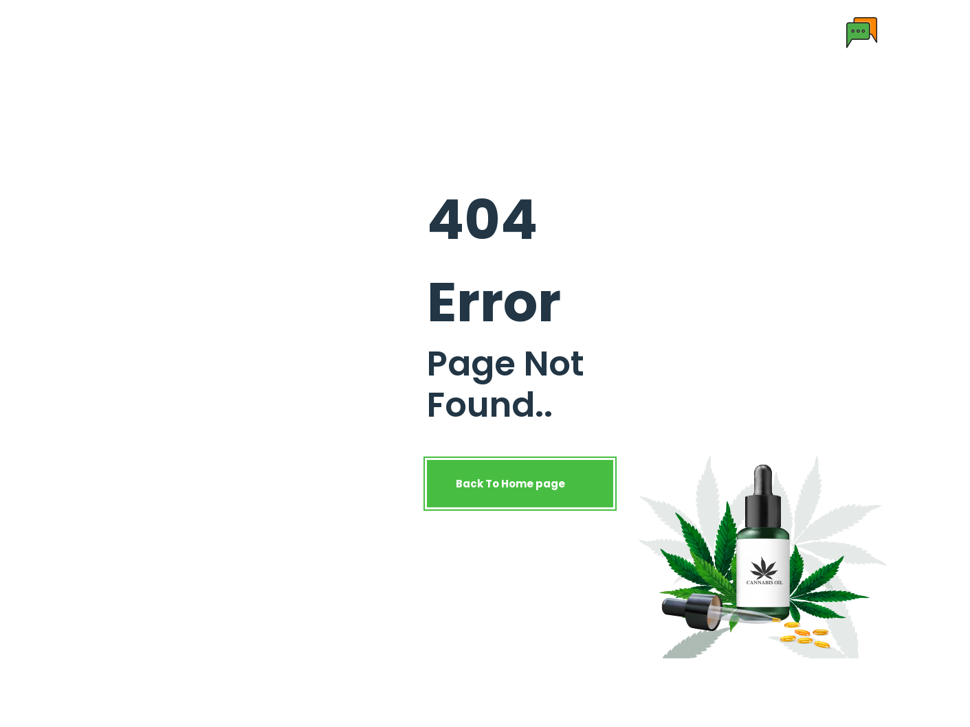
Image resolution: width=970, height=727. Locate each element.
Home (238, 32)
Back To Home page (520, 483)
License (512, 32)
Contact (579, 32)
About (294, 32)
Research (443, 32)
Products (359, 32)
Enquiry (645, 32)
